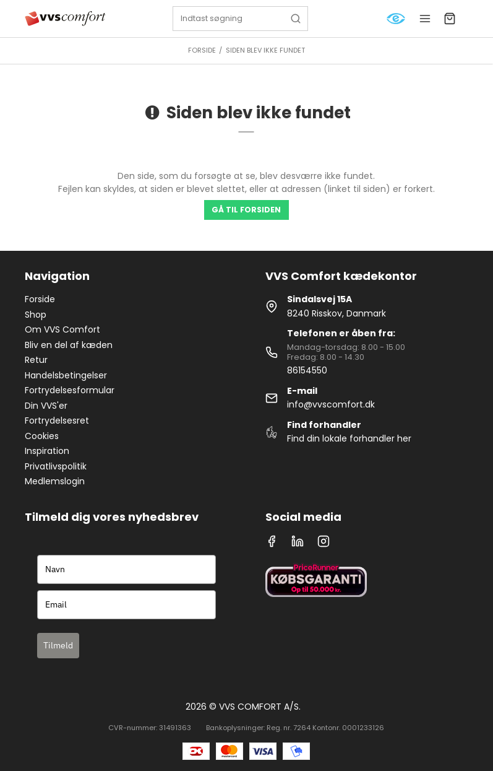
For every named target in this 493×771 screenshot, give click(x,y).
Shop (35, 314)
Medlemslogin (55, 481)
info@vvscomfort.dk (331, 404)
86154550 (307, 370)
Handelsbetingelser (66, 375)
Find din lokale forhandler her (349, 438)
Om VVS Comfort (62, 329)
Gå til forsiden (246, 209)
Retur (36, 360)
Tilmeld (58, 645)
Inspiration (47, 451)
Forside (40, 299)
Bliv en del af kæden (69, 345)
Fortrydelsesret (57, 420)
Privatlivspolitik (56, 466)
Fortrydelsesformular (69, 390)
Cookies (42, 436)
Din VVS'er (46, 405)
